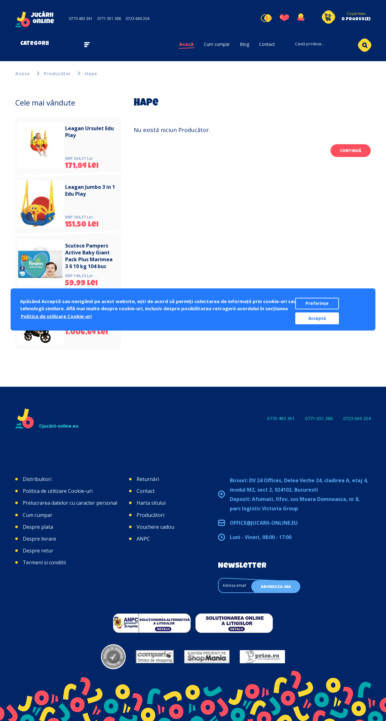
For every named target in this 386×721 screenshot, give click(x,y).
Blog (244, 44)
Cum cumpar (37, 515)
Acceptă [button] (317, 318)
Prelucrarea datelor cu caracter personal (70, 502)
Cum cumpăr (217, 44)
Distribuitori (37, 479)
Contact (267, 44)
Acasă (186, 44)
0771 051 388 (109, 18)
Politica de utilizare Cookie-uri (58, 491)
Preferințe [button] (317, 303)
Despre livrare (39, 538)
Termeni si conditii (44, 562)
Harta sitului (151, 502)
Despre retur (38, 550)
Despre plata (38, 526)
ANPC (143, 538)
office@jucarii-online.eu (264, 522)
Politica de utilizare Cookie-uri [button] (56, 316)
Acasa (22, 73)
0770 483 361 (81, 18)
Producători (150, 515)
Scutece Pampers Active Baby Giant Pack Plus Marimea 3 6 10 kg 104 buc (89, 256)
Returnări (148, 479)
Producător (57, 73)
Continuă (350, 150)
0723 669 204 (137, 18)
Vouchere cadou (155, 526)
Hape (91, 73)
